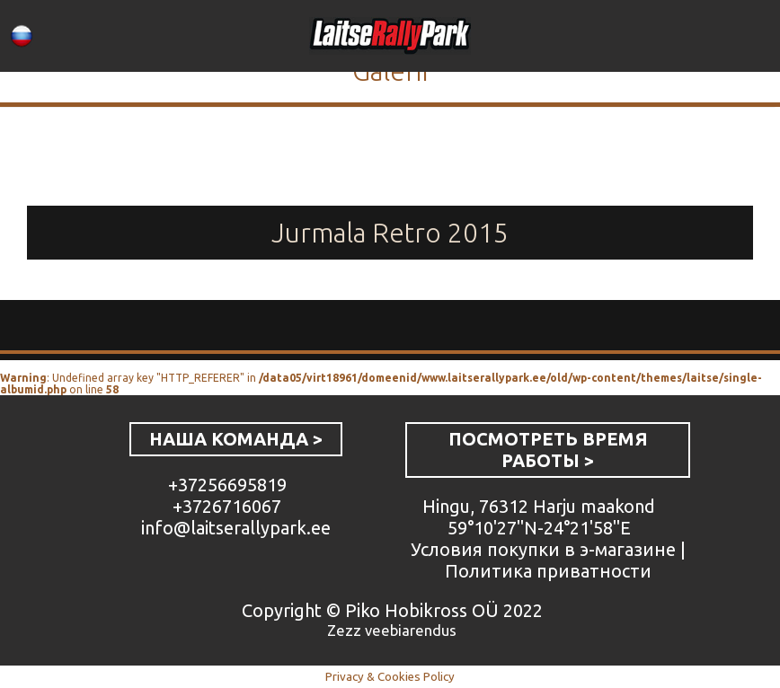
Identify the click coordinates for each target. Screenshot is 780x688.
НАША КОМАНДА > (236, 438)
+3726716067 (227, 506)
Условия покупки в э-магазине (543, 549)
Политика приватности (548, 570)
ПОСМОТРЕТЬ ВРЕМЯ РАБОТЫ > (548, 449)
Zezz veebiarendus (391, 630)
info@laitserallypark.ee (236, 527)
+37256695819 (227, 484)
